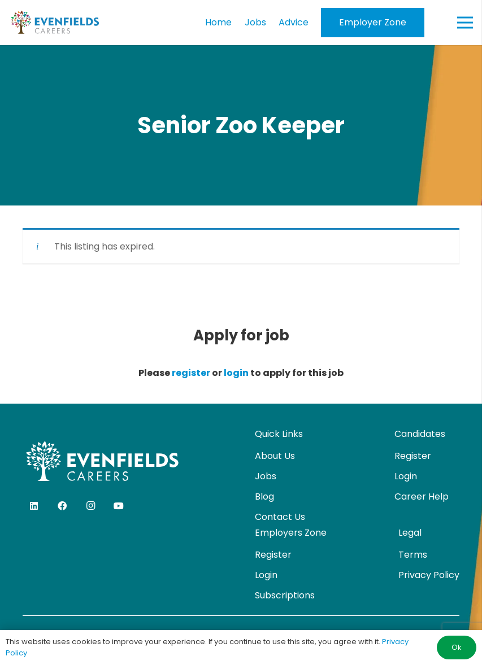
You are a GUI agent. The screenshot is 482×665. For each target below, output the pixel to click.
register (191, 372)
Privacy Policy (428, 574)
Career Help (421, 496)
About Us (275, 455)
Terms (412, 554)
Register (412, 455)
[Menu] (465, 22)
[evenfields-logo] (55, 23)
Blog (264, 496)
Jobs (265, 476)
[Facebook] (62, 506)
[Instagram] (90, 506)
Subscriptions (285, 595)
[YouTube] (118, 506)
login (236, 372)
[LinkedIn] (34, 506)
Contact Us (280, 516)
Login (405, 476)
